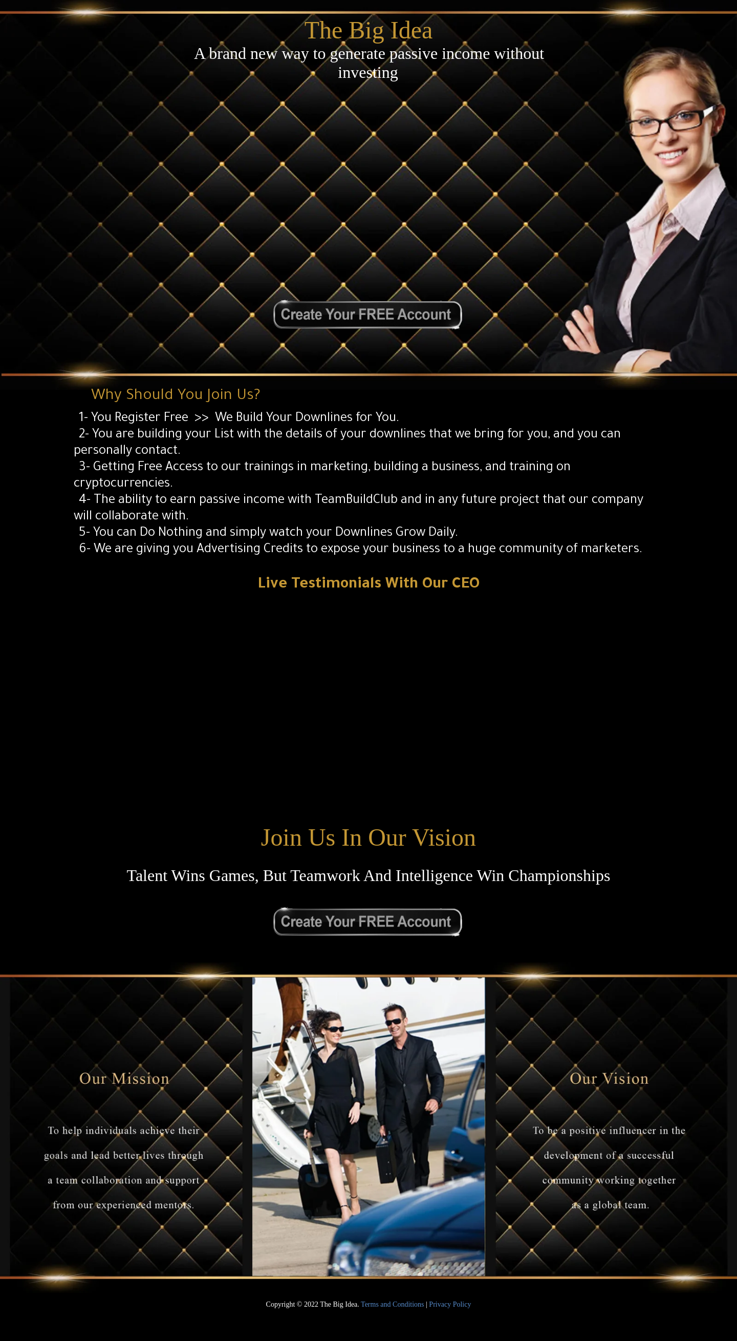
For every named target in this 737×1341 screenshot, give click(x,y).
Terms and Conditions (392, 1304)
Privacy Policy (450, 1304)
